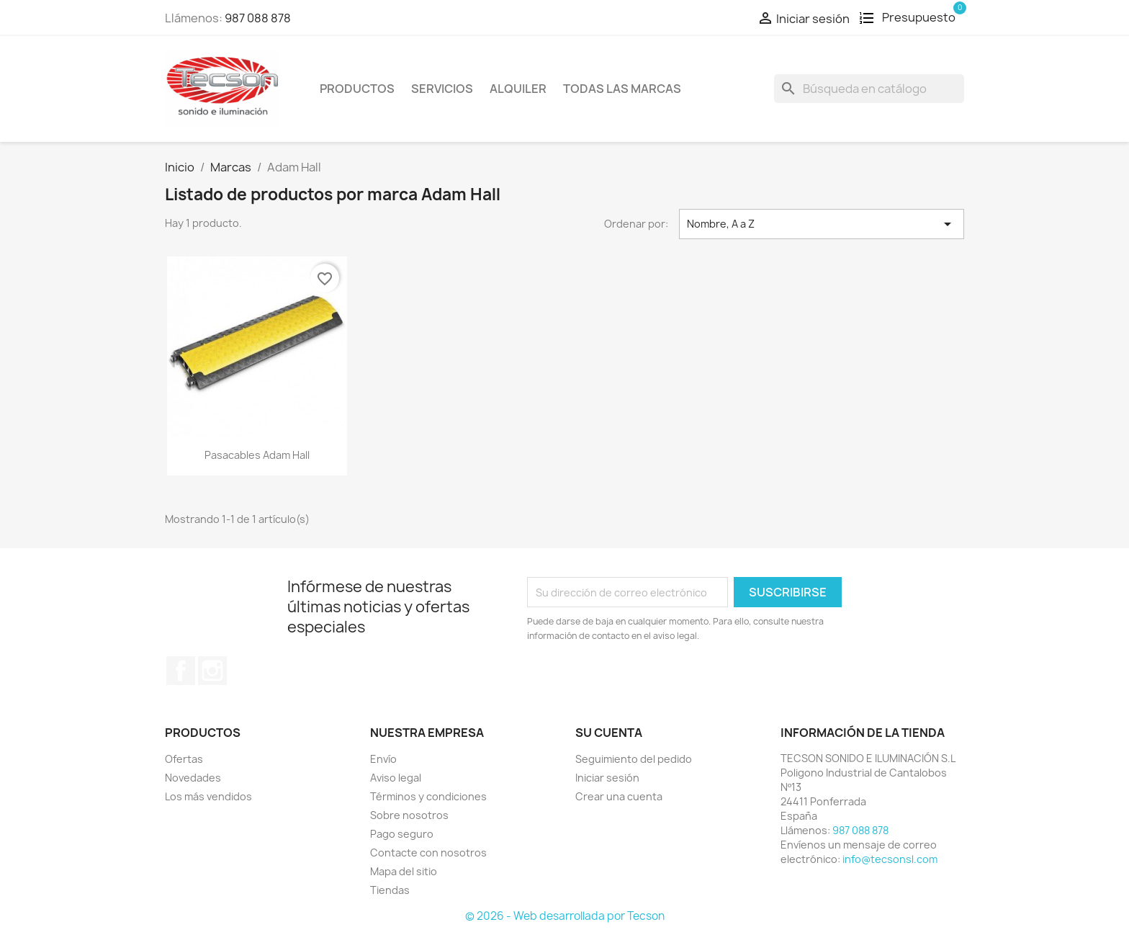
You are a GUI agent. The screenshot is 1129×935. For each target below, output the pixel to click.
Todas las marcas (622, 89)
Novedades (193, 777)
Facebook (180, 670)
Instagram (212, 670)
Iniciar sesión (607, 777)
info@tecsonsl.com (889, 859)
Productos (357, 89)
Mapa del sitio (403, 871)
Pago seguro (401, 834)
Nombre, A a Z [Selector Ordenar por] (821, 224)
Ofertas (184, 759)
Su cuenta (608, 733)
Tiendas (390, 890)
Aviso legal (395, 777)
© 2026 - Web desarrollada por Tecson (565, 915)
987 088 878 (258, 18)
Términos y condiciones (428, 796)
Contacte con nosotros (428, 852)
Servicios (442, 89)
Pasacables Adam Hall (257, 455)
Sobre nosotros (409, 815)
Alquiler (518, 89)
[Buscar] (869, 88)
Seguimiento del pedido (633, 759)
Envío (383, 759)
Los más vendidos (208, 796)
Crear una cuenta (618, 796)
